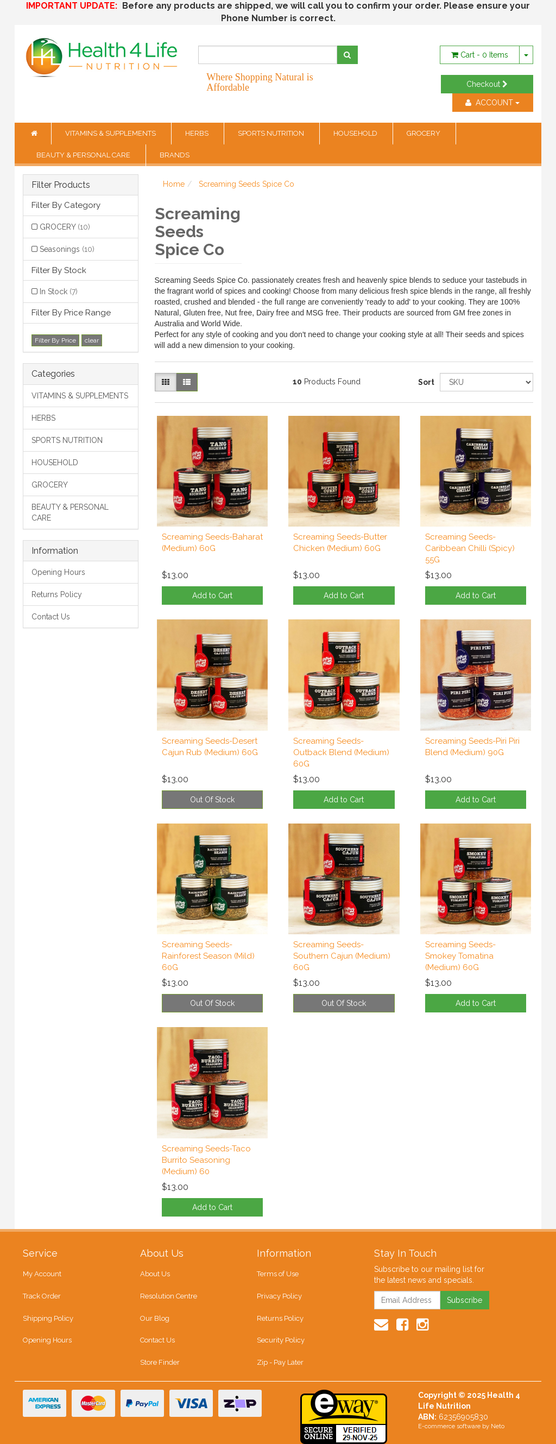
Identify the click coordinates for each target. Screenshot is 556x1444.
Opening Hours (58, 572)
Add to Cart (212, 595)
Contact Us (50, 616)
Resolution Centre (168, 1296)
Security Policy (281, 1340)
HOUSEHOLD (356, 133)
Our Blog (154, 1318)
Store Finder (160, 1362)
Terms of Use (278, 1274)
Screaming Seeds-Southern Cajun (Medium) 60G (341, 956)
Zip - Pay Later (280, 1362)
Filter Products (60, 185)
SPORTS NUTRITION (272, 133)
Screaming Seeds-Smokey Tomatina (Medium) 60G (460, 956)
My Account (42, 1274)
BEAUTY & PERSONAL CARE (84, 155)
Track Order (42, 1296)
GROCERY (424, 133)
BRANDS (174, 155)
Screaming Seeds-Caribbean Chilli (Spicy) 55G (470, 548)
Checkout (487, 84)
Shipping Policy (48, 1318)
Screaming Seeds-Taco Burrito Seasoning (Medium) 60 (206, 1160)
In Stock (59, 291)
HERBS (197, 133)
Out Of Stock (212, 799)
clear (92, 340)
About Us (155, 1274)
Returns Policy (56, 594)
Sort (425, 382)
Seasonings (67, 249)
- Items (479, 54)
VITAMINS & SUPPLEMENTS (111, 133)
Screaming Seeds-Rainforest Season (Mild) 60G (208, 956)
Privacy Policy (279, 1296)
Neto (497, 1426)
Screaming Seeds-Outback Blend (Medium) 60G (341, 752)
